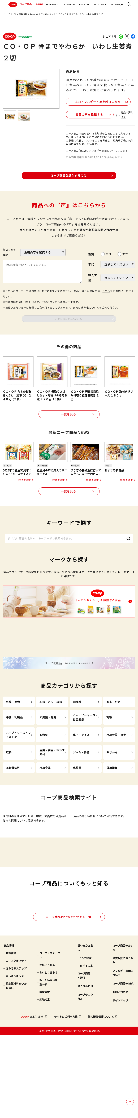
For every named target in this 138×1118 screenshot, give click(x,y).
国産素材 (44, 1075)
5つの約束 (86, 1041)
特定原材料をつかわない (16, 1069)
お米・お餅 (113, 745)
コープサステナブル (49, 1038)
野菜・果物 (13, 745)
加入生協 (92, 277)
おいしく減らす (48, 1055)
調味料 (77, 745)
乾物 (109, 761)
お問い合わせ (120, 1075)
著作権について (90, 307)
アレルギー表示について (123, 1056)
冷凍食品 (45, 811)
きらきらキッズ (15, 1059)
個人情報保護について (101, 1100)
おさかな (34, 14)
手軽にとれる (47, 1048)
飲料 (9, 796)
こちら (55, 235)
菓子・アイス (81, 778)
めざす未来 (86, 1049)
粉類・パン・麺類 (51, 745)
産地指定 (44, 1082)
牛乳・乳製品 (14, 761)
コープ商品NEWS (68, 4)
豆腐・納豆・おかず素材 (52, 796)
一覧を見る (68, 414)
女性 (125, 253)
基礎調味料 (13, 811)
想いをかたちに (52, 4)
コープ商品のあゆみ (123, 1031)
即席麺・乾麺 (48, 761)
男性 (109, 253)
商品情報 (39, 4)
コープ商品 (20, 4)
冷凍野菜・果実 (116, 778)
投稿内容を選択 (9, 251)
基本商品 (11, 1036)
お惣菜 (44, 778)
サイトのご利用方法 (65, 1100)
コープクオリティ (16, 1044)
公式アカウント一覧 (68, 1000)
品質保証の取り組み (123, 1043)
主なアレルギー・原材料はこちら (96, 101)
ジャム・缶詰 (81, 796)
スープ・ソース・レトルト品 (18, 778)
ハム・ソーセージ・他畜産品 (85, 761)
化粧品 (77, 811)
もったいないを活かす (48, 1065)
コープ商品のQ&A (116, 4)
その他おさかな (48, 14)
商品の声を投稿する (86, 114)
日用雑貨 (112, 811)
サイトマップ (120, 1083)
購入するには (84, 4)
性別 (91, 253)
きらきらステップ (16, 1051)
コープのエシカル (99, 4)
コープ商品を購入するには (68, 175)
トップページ (9, 14)
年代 (91, 264)
